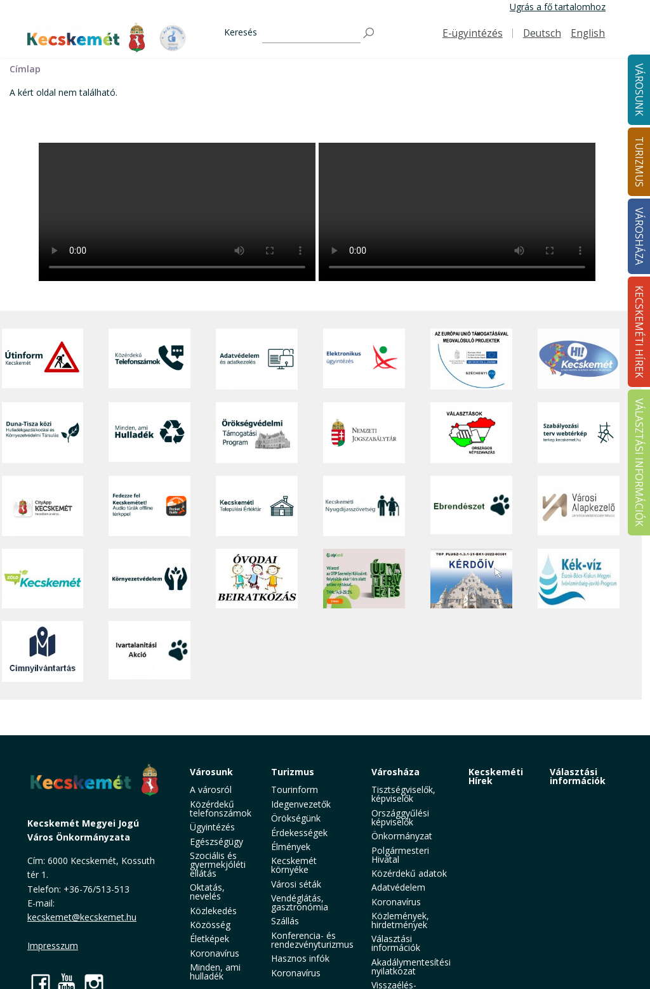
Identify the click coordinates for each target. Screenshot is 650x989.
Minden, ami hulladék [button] (215, 971)
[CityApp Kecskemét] (43, 506)
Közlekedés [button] (213, 911)
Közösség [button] (210, 925)
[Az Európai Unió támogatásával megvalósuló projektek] (471, 359)
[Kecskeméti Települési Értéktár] (257, 506)
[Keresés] (311, 33)
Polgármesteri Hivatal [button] (400, 854)
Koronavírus (214, 953)
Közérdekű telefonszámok (220, 808)
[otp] (364, 578)
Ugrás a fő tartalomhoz (558, 7)
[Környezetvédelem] (149, 578)
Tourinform (294, 789)
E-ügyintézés (472, 33)
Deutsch (542, 33)
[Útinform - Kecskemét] (43, 359)
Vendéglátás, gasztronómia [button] (299, 902)
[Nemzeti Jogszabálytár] (364, 432)
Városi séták (296, 884)
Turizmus (292, 772)
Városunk (211, 772)
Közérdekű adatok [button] (409, 873)
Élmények (290, 847)
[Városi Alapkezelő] (579, 506)
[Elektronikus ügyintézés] (364, 359)
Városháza (395, 772)
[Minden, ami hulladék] (149, 432)
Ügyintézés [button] (212, 827)
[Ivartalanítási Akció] (149, 651)
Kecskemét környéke (294, 865)
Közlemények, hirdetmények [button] (400, 920)
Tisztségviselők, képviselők (403, 793)
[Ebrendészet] (471, 506)
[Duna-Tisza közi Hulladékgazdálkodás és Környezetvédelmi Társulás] (43, 432)
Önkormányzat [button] (401, 836)
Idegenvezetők (301, 804)
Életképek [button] (209, 939)
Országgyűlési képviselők (400, 817)
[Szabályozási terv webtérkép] (579, 432)
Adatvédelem (398, 887)
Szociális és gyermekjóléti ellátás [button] (218, 864)
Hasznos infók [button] (300, 958)
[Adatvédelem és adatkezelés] (257, 359)
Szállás (285, 921)
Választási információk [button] (395, 943)
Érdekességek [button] (299, 833)
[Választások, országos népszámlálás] (471, 432)
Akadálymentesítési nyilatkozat (411, 966)
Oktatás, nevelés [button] (207, 891)
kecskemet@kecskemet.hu (81, 917)
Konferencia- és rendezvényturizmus (312, 939)
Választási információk (578, 776)
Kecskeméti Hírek (495, 776)
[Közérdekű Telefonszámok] (149, 359)
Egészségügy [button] (216, 841)
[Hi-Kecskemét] (579, 359)
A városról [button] (211, 789)
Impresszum (52, 946)
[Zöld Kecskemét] (43, 578)
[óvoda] (257, 578)
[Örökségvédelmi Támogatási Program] (257, 432)
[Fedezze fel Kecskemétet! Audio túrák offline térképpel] (149, 506)
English (588, 33)
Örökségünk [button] (296, 818)
